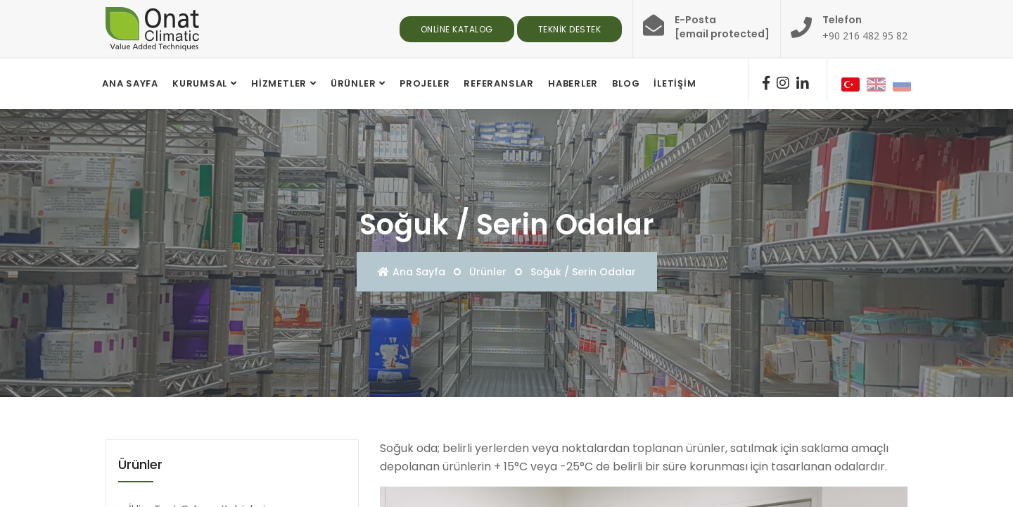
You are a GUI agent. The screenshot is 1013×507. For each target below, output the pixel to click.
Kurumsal (199, 83)
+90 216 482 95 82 (864, 35)
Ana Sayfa (411, 272)
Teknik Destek (569, 29)
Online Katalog (457, 29)
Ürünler (353, 83)
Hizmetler (279, 83)
